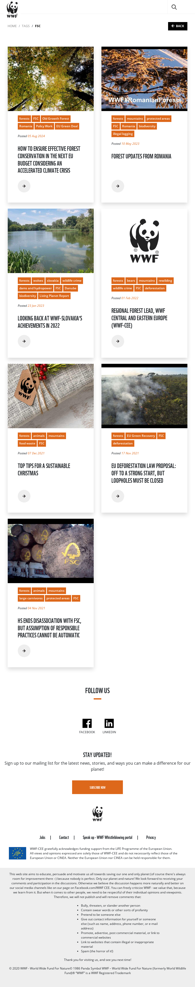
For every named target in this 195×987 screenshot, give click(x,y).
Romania (25, 126)
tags (26, 26)
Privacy (151, 836)
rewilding (165, 280)
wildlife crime (72, 280)
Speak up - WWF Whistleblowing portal (108, 836)
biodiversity (147, 126)
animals (39, 436)
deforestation (155, 288)
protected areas (158, 118)
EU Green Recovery (141, 436)
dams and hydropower (35, 288)
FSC (36, 118)
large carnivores (31, 598)
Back (180, 26)
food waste (27, 443)
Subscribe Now (98, 787)
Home (12, 26)
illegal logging (123, 134)
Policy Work (44, 126)
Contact (64, 836)
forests (24, 118)
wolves (38, 280)
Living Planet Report (54, 296)
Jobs (42, 836)
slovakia (53, 280)
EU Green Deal (67, 126)
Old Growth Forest (55, 118)
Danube (70, 288)
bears (131, 280)
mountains (135, 118)
